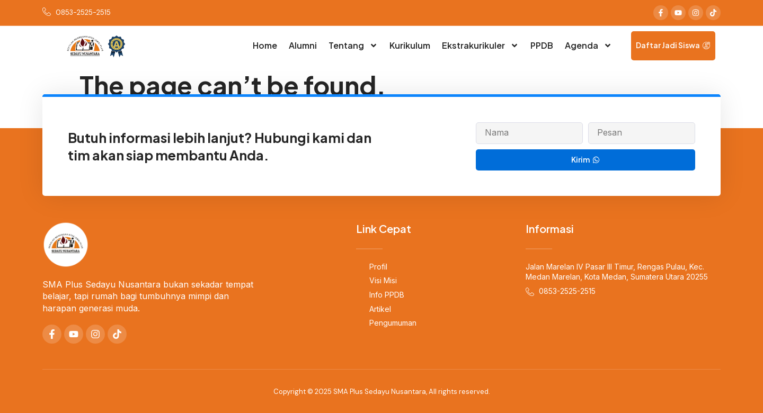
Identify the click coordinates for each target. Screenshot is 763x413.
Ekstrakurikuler (480, 45)
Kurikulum (409, 45)
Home (265, 45)
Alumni (303, 45)
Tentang (353, 45)
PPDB (541, 45)
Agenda (588, 45)
